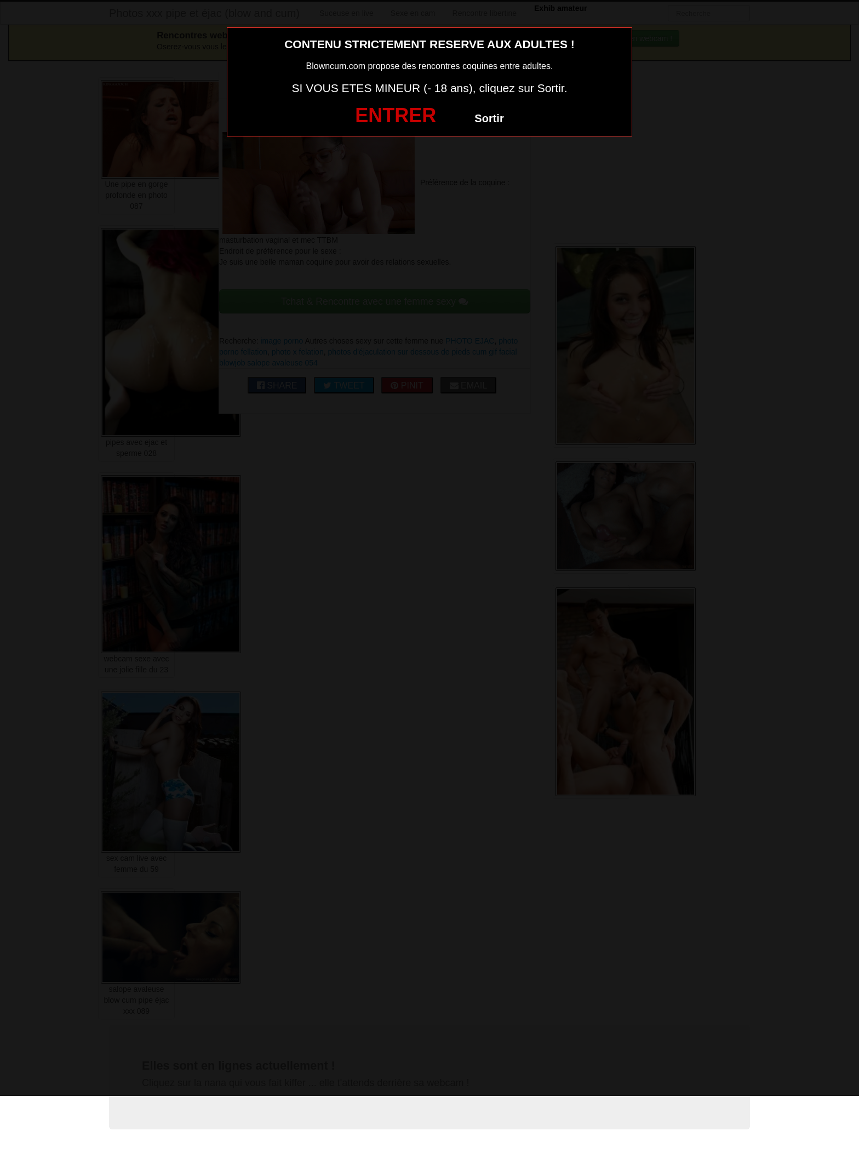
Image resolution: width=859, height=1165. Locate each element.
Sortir (488, 118)
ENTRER (395, 115)
